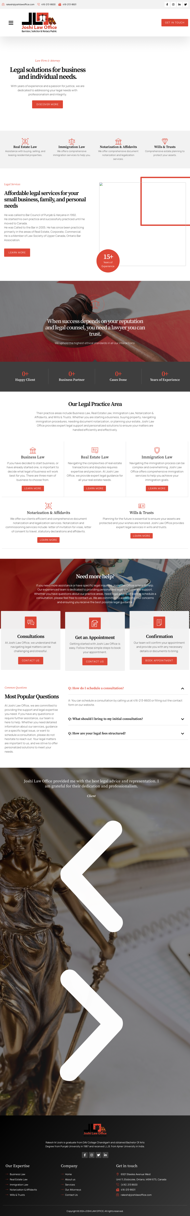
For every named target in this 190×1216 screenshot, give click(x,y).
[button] (11, 23)
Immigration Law (71, 147)
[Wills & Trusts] (165, 141)
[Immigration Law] (71, 141)
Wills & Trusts (165, 147)
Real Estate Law (25, 147)
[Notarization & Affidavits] (118, 141)
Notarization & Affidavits (118, 147)
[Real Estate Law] (25, 141)
